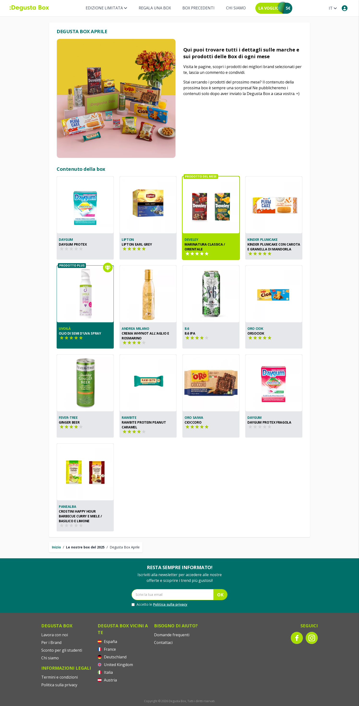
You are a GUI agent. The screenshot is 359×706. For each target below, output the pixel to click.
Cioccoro (193, 422)
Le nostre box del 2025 (85, 547)
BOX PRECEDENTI (198, 8)
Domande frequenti (171, 634)
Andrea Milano (135, 328)
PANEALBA (67, 506)
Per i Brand (51, 642)
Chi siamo (236, 8)
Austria (107, 680)
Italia (105, 672)
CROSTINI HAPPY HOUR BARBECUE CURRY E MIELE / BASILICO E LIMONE (80, 516)
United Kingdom (115, 664)
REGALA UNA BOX (155, 8)
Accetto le (159, 604)
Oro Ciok (255, 328)
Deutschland (112, 657)
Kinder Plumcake (262, 239)
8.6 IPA (190, 333)
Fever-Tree (68, 417)
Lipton (128, 239)
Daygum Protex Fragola (269, 422)
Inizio (56, 547)
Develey (191, 239)
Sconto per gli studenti (61, 650)
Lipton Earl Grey (137, 244)
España (107, 641)
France (107, 649)
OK (220, 595)
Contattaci (163, 642)
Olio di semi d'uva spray (80, 333)
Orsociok (255, 333)
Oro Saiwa (194, 417)
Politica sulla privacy (170, 604)
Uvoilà (65, 328)
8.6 (187, 328)
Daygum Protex (73, 244)
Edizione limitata (106, 8)
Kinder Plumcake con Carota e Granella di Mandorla (273, 246)
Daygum (66, 239)
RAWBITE (129, 417)
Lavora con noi (54, 634)
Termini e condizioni (59, 677)
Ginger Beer (69, 422)
